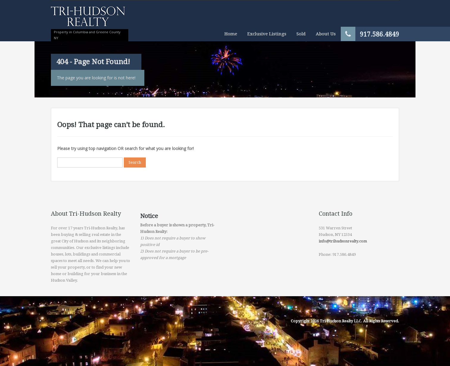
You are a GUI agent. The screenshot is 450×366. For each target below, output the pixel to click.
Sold (301, 34)
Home (230, 34)
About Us (326, 34)
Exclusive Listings (266, 34)
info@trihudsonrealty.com (343, 241)
